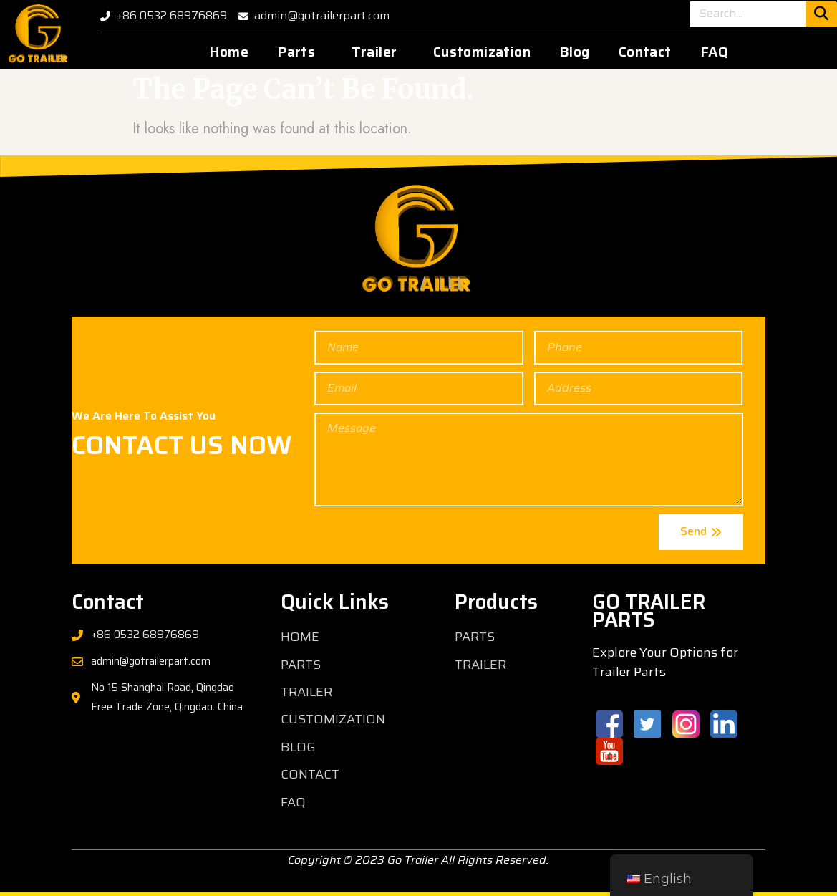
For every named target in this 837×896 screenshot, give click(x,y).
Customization (482, 51)
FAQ (714, 51)
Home (229, 51)
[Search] (821, 14)
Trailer (374, 51)
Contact (645, 51)
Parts (296, 51)
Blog (574, 51)
